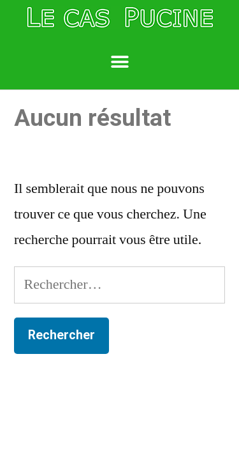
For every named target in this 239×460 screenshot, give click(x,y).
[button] (119, 62)
